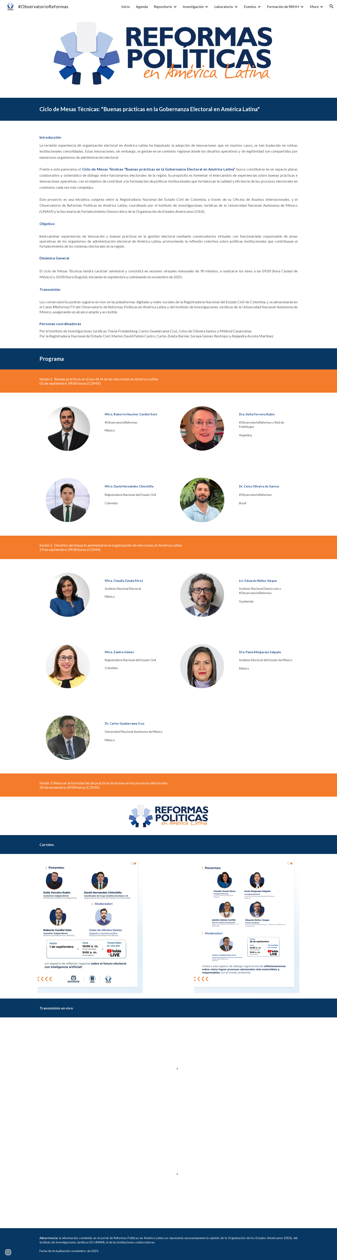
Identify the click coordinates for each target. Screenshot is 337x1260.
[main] (168, 109)
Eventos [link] (250, 6)
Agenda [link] (142, 6)
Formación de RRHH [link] (283, 6)
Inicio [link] (125, 6)
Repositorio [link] (163, 6)
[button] (331, 6)
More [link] (314, 6)
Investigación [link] (193, 6)
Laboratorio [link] (223, 6)
